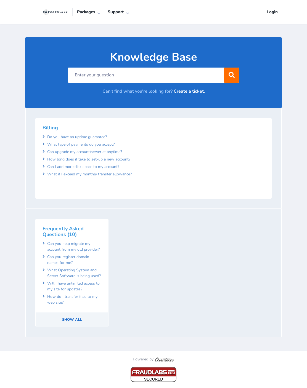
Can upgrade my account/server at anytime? (84, 151)
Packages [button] (86, 12)
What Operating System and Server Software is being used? (74, 273)
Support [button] (116, 12)
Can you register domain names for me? (68, 260)
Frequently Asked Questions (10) (63, 231)
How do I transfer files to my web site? (72, 299)
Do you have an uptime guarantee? (77, 137)
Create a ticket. (189, 92)
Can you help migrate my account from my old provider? (73, 246)
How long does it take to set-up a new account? (88, 159)
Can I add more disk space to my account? (83, 166)
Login (272, 12)
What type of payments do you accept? (81, 144)
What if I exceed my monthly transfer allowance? (89, 174)
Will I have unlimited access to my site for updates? (73, 286)
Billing (50, 128)
